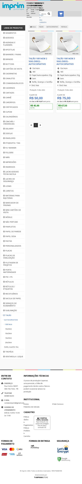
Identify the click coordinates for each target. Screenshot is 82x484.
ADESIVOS (8, 38)
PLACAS (7, 250)
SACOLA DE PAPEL (12, 298)
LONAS (7, 186)
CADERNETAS (10, 73)
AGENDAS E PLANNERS (9, 43)
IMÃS (6, 157)
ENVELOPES (9, 138)
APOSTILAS (9, 49)
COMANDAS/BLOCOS (13, 83)
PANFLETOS (9, 227)
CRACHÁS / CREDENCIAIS (8, 122)
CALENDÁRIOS (10, 116)
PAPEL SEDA (9, 236)
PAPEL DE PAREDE (12, 231)
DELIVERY (8, 128)
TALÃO (7, 315)
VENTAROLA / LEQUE (13, 356)
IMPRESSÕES (9, 162)
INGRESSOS (9, 167)
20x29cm (8, 342)
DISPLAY (8, 133)
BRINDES (8, 59)
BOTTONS (8, 64)
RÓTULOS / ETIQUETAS (9, 287)
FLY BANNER (9, 148)
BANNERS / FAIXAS (12, 54)
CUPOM (7, 112)
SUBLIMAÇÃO (10, 310)
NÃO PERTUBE (10, 222)
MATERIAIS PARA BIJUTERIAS (11, 196)
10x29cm (8, 333)
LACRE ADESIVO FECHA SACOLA (11, 172)
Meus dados (26, 418)
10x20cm (8, 329)
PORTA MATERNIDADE (9, 271)
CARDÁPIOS (9, 102)
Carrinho (27, 435)
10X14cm (8, 324)
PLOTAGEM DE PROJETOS (10, 263)
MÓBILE (7, 217)
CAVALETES (9, 78)
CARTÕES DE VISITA (12, 69)
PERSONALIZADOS (12, 246)
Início (33, 27)
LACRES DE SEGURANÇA (9, 180)
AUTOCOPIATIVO (11, 320)
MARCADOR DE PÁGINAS (10, 204)
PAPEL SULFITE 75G (11, 347)
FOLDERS (8, 152)
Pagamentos (27, 424)
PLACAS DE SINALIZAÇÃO (9, 256)
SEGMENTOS (9, 33)
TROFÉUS (8, 352)
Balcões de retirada (31, 407)
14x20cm (8, 338)
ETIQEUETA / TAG (11, 143)
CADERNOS (9, 88)
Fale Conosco (57, 404)
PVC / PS (7, 277)
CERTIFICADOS (10, 107)
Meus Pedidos (27, 429)
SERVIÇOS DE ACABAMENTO (10, 304)
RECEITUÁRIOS (10, 293)
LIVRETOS (8, 191)
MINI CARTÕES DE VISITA (12, 211)
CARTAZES (8, 93)
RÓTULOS (8, 282)
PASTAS (7, 241)
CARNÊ (7, 97)
